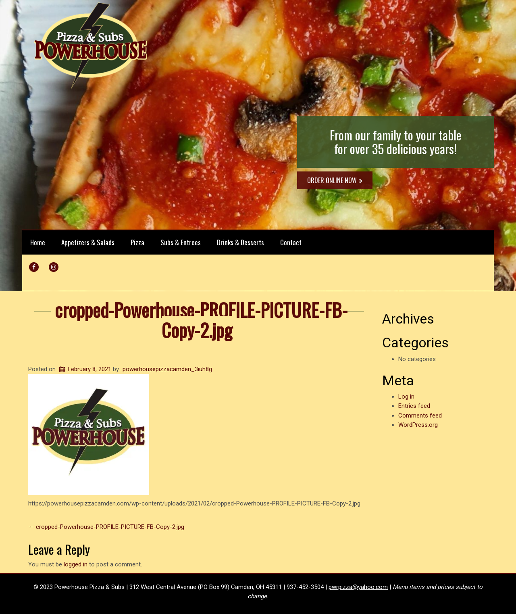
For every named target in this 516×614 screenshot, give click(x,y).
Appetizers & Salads (87, 242)
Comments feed (420, 415)
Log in (406, 396)
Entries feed (414, 405)
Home (37, 242)
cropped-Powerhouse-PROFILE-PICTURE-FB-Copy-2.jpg (201, 320)
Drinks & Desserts (240, 242)
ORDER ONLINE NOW (334, 180)
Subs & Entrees (180, 242)
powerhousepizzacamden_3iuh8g (167, 369)
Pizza (137, 242)
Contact (291, 242)
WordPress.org (418, 424)
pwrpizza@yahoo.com (358, 587)
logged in (75, 564)
